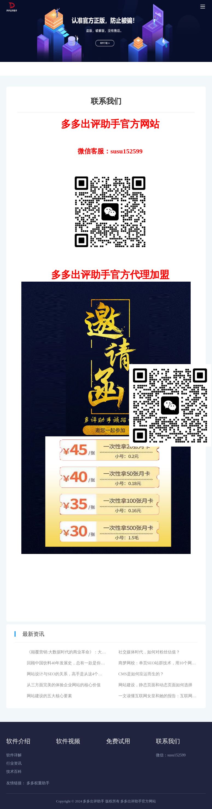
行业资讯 (14, 763)
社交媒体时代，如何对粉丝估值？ (149, 652)
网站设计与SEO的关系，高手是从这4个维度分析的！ (75, 674)
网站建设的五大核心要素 (49, 696)
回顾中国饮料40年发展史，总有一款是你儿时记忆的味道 (78, 663)
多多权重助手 (38, 783)
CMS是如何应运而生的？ (141, 674)
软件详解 (14, 755)
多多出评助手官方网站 (138, 801)
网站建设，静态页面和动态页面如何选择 (155, 685)
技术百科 (14, 772)
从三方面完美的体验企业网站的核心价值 (64, 685)
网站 (149, 124)
